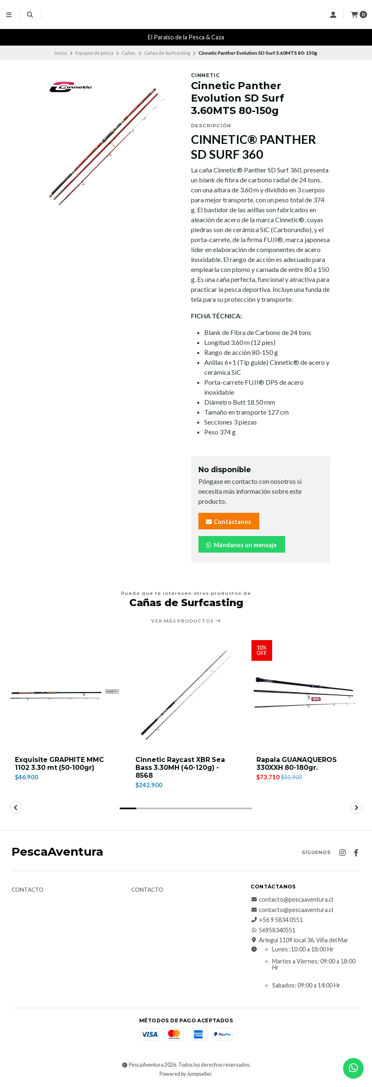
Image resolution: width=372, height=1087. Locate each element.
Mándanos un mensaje (241, 544)
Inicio (61, 53)
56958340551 (273, 930)
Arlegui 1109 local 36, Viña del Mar (299, 940)
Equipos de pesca (94, 53)
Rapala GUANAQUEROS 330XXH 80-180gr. (296, 764)
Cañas (128, 53)
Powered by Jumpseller (185, 1074)
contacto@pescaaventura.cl (292, 900)
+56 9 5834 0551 (277, 920)
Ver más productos (186, 621)
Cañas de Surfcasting (167, 53)
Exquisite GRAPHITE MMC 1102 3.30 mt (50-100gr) (60, 764)
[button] (128, 809)
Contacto (27, 890)
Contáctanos (228, 521)
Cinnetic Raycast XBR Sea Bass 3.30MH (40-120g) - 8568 (181, 767)
